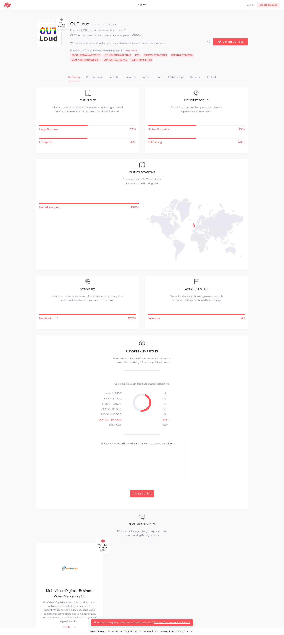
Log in (250, 5)
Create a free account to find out (172, 622)
